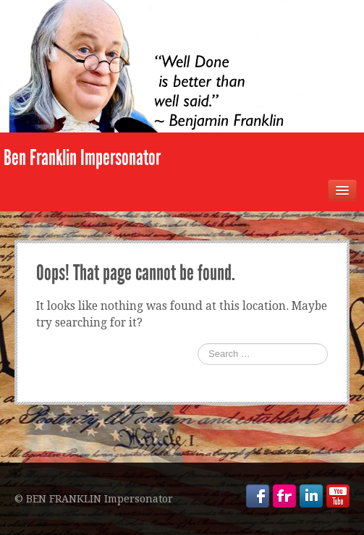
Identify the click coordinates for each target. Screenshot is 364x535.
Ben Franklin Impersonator (82, 158)
